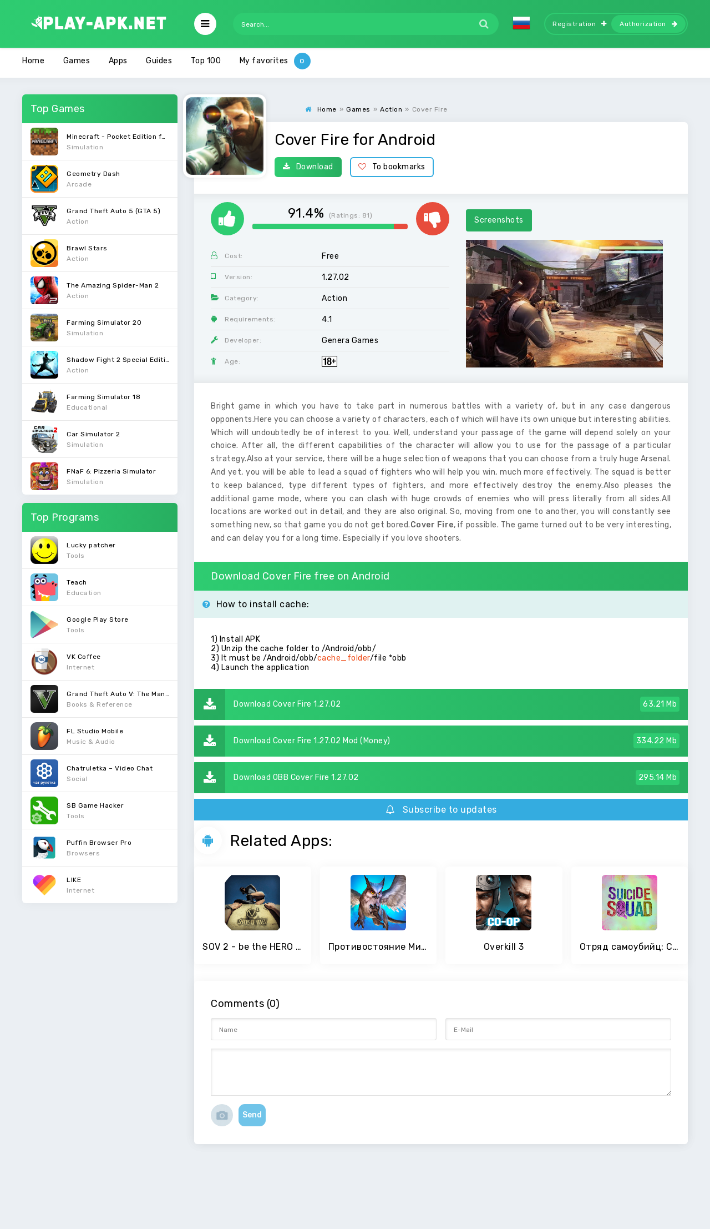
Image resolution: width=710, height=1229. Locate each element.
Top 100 (206, 61)
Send (252, 1115)
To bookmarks (391, 167)
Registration (579, 24)
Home (33, 61)
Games (76, 61)
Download (308, 167)
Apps (118, 61)
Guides (159, 61)
